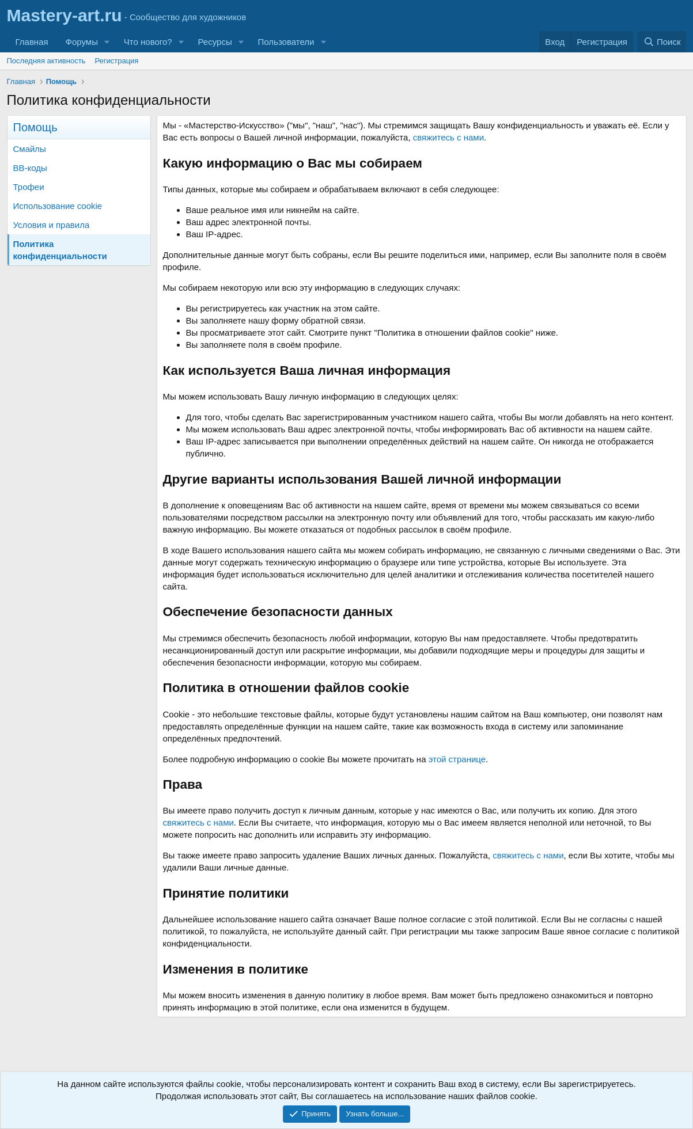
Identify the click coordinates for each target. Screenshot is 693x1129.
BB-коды (30, 168)
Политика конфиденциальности (60, 250)
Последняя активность (46, 60)
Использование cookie (58, 206)
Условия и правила (51, 225)
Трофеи (28, 187)
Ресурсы (215, 42)
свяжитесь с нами (448, 137)
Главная (32, 42)
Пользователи (286, 42)
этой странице (457, 759)
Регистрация (116, 60)
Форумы (82, 42)
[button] (107, 41)
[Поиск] (661, 41)
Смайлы (29, 149)
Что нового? (148, 42)
